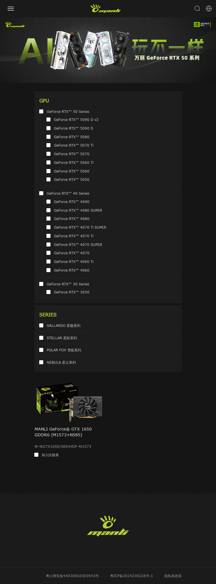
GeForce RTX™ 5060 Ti (73, 162)
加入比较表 (50, 455)
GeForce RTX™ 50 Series (68, 111)
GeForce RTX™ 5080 (71, 137)
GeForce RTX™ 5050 (71, 179)
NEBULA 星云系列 (61, 362)
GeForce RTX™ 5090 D (73, 128)
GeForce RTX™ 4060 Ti (73, 261)
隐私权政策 (173, 576)
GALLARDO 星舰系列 (63, 325)
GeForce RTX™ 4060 (71, 270)
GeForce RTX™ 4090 (71, 202)
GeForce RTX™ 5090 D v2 (76, 119)
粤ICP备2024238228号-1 (131, 576)
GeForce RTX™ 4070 (71, 253)
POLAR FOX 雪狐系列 (64, 350)
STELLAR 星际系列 (62, 338)
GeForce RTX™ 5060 (71, 171)
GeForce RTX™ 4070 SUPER (78, 244)
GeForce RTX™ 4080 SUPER (78, 210)
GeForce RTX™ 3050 (71, 292)
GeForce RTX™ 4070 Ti (73, 236)
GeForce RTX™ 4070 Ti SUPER (80, 227)
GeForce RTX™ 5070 (71, 154)
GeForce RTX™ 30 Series (68, 284)
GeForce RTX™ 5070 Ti (73, 145)
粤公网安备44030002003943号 (72, 576)
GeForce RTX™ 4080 (71, 219)
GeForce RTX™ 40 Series (68, 193)
